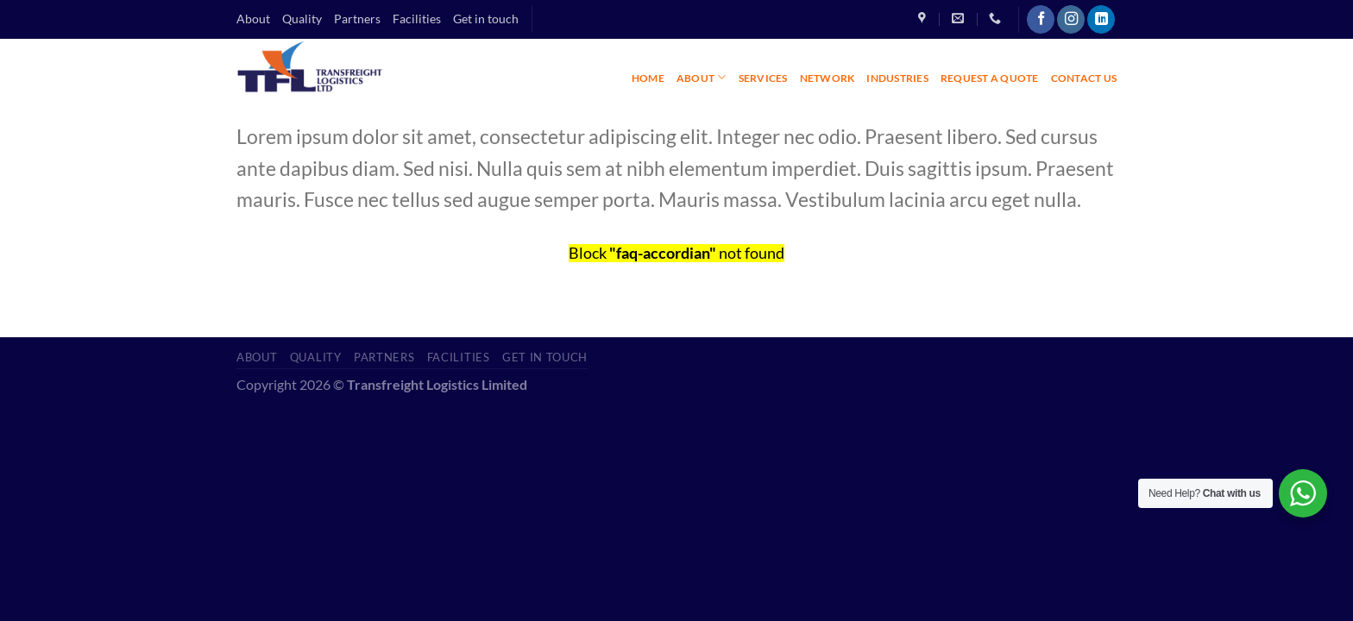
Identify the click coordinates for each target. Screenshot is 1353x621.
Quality (302, 18)
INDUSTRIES (897, 78)
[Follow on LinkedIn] (1101, 19)
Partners (357, 18)
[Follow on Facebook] (1040, 19)
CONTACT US (1084, 78)
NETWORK (827, 78)
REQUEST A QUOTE (990, 78)
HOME (648, 78)
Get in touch (486, 18)
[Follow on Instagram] (1071, 19)
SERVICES (763, 78)
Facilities (417, 18)
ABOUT (701, 77)
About (253, 18)
